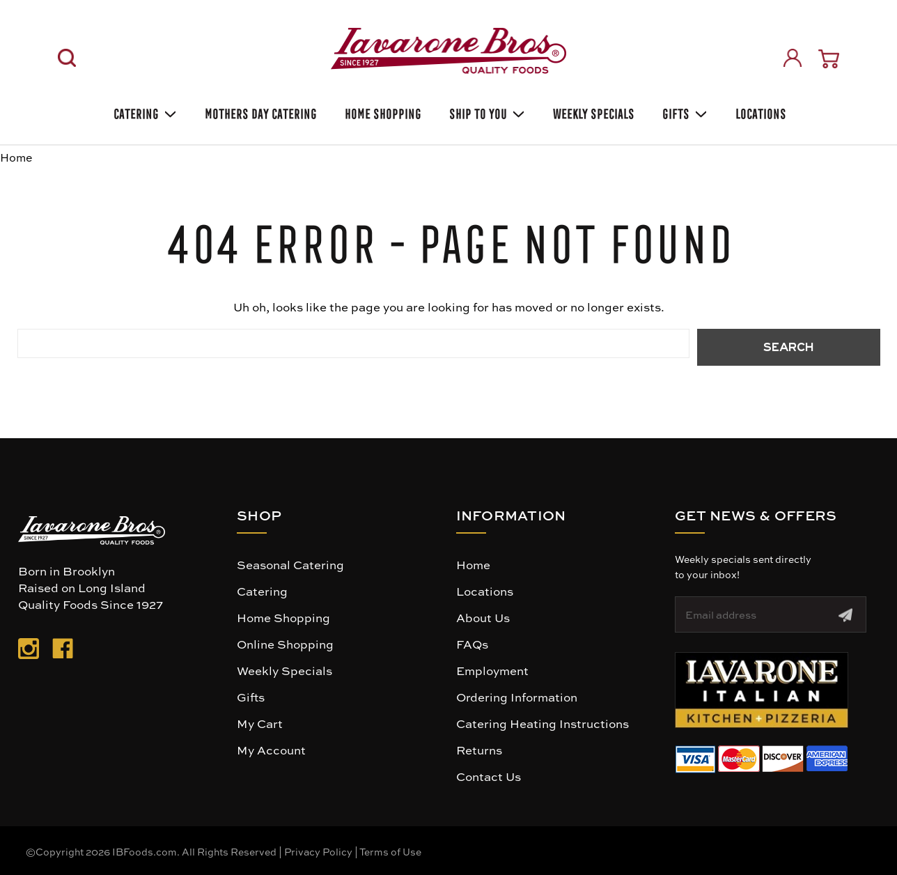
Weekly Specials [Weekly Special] (592, 112)
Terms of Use (390, 851)
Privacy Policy (318, 851)
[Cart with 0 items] (828, 59)
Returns (479, 749)
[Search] (67, 58)
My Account (271, 749)
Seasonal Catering (290, 564)
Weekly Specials (284, 670)
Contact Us (488, 776)
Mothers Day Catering (259, 112)
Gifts (683, 112)
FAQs (472, 643)
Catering (144, 112)
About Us (483, 617)
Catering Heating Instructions (542, 723)
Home (473, 564)
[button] (761, 690)
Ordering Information (516, 696)
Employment (492, 670)
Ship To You (486, 112)
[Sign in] (792, 58)
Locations (759, 112)
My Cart (260, 723)
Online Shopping (285, 643)
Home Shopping (381, 112)
